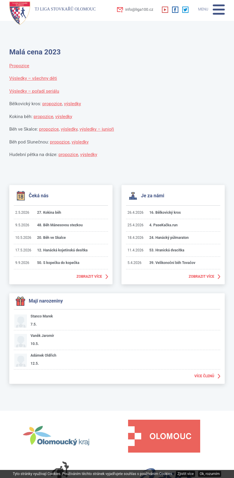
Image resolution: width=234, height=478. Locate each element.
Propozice (19, 65)
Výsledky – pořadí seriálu (34, 91)
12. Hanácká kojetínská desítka (62, 250)
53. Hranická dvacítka (166, 250)
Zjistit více (185, 474)
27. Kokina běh (49, 212)
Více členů (204, 376)
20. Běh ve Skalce (51, 238)
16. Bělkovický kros (165, 212)
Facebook (175, 9)
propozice (52, 103)
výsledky (72, 103)
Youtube (164, 9)
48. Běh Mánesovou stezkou (60, 225)
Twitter (185, 9)
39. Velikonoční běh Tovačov (172, 263)
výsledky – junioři (97, 129)
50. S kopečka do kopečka (58, 263)
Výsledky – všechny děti (33, 78)
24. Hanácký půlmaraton (169, 238)
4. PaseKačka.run (163, 225)
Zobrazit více (89, 276)
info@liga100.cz (139, 9)
